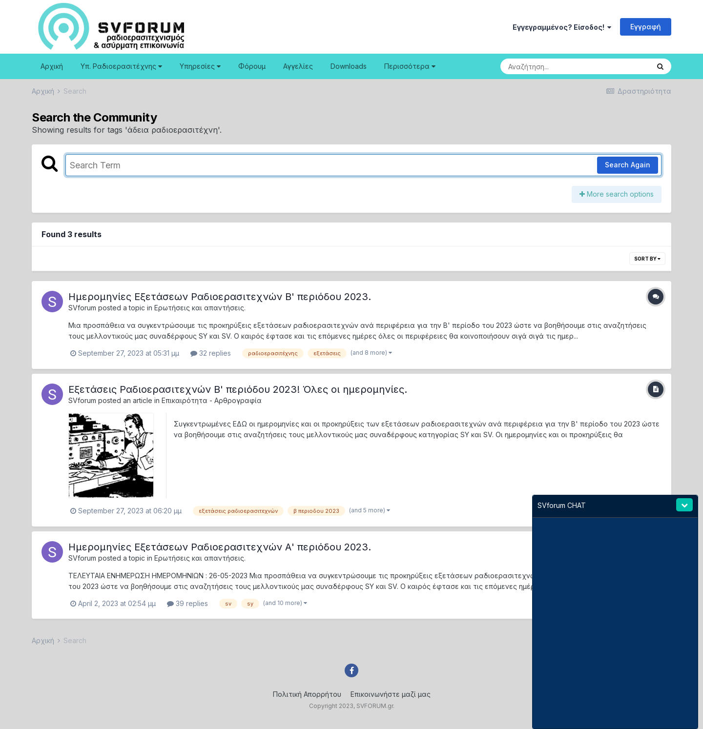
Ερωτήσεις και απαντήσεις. (200, 308)
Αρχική (52, 66)
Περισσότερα (409, 66)
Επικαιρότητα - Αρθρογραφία (212, 400)
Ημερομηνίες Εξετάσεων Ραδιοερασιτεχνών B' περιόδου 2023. (219, 297)
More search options (616, 194)
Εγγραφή (645, 26)
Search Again (627, 165)
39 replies (187, 603)
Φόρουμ (252, 66)
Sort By (647, 259)
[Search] (548, 66)
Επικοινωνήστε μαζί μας (391, 694)
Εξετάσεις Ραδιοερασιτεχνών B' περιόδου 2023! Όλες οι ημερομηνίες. (237, 389)
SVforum (82, 308)
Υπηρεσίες (200, 66)
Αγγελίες (298, 66)
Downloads (349, 66)
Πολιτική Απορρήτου (307, 694)
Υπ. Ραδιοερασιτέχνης (121, 66)
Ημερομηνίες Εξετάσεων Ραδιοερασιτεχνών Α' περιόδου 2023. (219, 547)
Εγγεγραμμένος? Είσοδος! (562, 27)
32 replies (210, 353)
